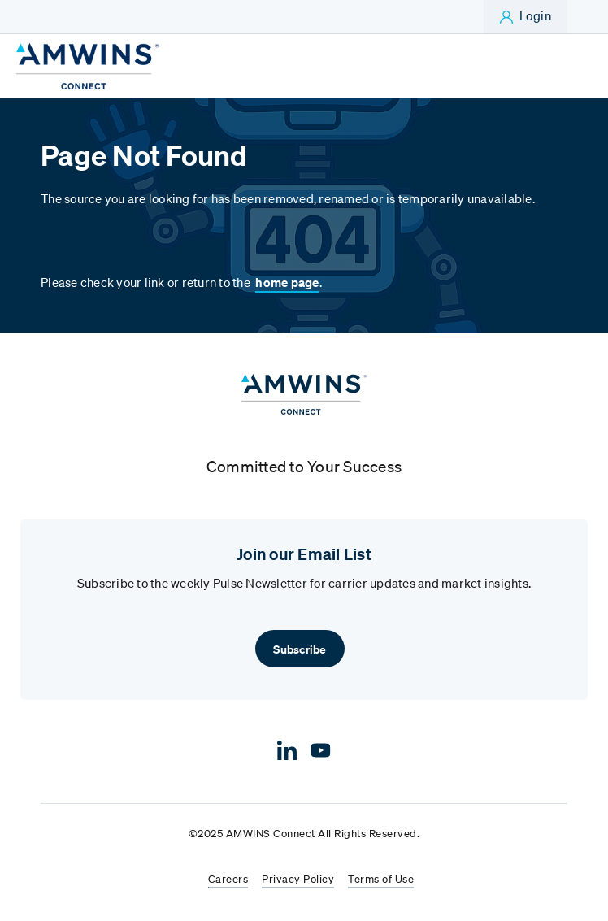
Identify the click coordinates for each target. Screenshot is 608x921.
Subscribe (299, 649)
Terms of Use (381, 880)
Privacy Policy (298, 880)
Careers (228, 880)
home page (287, 282)
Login (535, 15)
